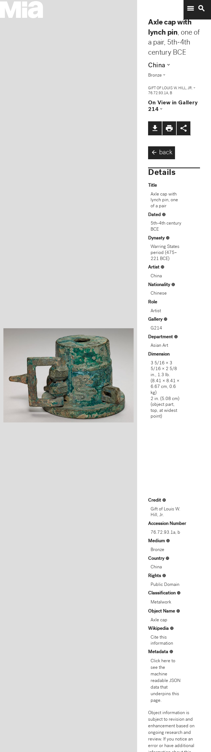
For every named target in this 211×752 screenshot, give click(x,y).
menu (190, 8)
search (201, 8)
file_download (155, 128)
